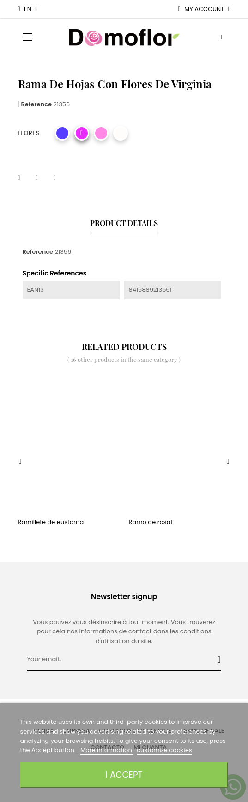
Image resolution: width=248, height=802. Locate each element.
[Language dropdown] (28, 9)
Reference (36, 104)
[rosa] (101, 133)
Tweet (42, 178)
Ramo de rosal (150, 522)
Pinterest (60, 178)
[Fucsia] (81, 133)
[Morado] (62, 133)
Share (25, 178)
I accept (124, 774)
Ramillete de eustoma (51, 522)
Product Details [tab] (124, 223)
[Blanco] (120, 133)
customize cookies (164, 750)
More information (106, 750)
